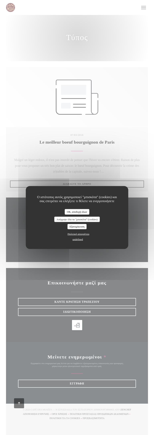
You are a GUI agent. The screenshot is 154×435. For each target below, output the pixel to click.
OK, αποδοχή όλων (77, 211)
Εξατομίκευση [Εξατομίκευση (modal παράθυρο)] (77, 226)
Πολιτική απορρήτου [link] (78, 233)
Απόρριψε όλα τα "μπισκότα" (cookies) (76, 219)
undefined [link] (78, 239)
